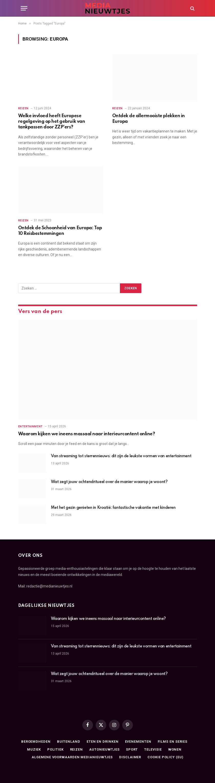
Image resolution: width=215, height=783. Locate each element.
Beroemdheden (36, 741)
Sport (132, 749)
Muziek (34, 749)
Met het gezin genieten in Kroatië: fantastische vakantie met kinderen (113, 508)
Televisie (153, 749)
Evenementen (138, 741)
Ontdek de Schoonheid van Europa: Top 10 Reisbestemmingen (60, 231)
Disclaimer (130, 757)
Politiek (55, 749)
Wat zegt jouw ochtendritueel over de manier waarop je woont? (109, 482)
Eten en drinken (103, 741)
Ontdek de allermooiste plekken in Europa (148, 119)
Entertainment (30, 426)
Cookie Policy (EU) (165, 757)
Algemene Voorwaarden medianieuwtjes (72, 757)
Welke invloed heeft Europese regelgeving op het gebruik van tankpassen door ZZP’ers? (51, 122)
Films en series (173, 741)
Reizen (23, 108)
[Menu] (24, 8)
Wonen (175, 749)
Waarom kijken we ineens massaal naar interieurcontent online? (86, 434)
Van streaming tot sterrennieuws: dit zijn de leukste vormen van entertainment (121, 456)
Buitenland (68, 741)
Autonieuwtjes (104, 749)
